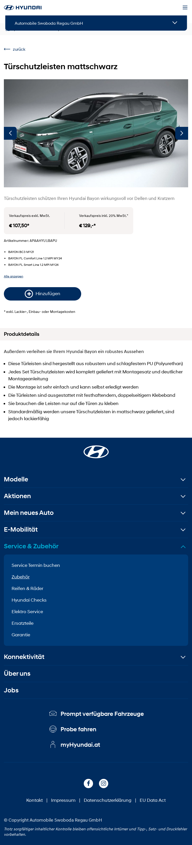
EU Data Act (153, 800)
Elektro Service (27, 611)
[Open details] (174, 23)
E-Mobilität (21, 529)
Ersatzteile (23, 623)
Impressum (63, 800)
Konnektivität (24, 657)
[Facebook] (88, 783)
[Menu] (185, 8)
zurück (14, 49)
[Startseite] (96, 449)
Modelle (16, 479)
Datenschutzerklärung (107, 800)
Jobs (11, 690)
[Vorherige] (10, 133)
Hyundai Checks (29, 600)
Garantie (21, 635)
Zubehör (21, 577)
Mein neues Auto (29, 513)
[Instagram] (103, 783)
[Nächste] (181, 133)
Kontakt (34, 800)
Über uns (17, 673)
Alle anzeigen (13, 276)
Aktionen (17, 496)
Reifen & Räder (27, 588)
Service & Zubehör (31, 546)
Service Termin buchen (36, 565)
